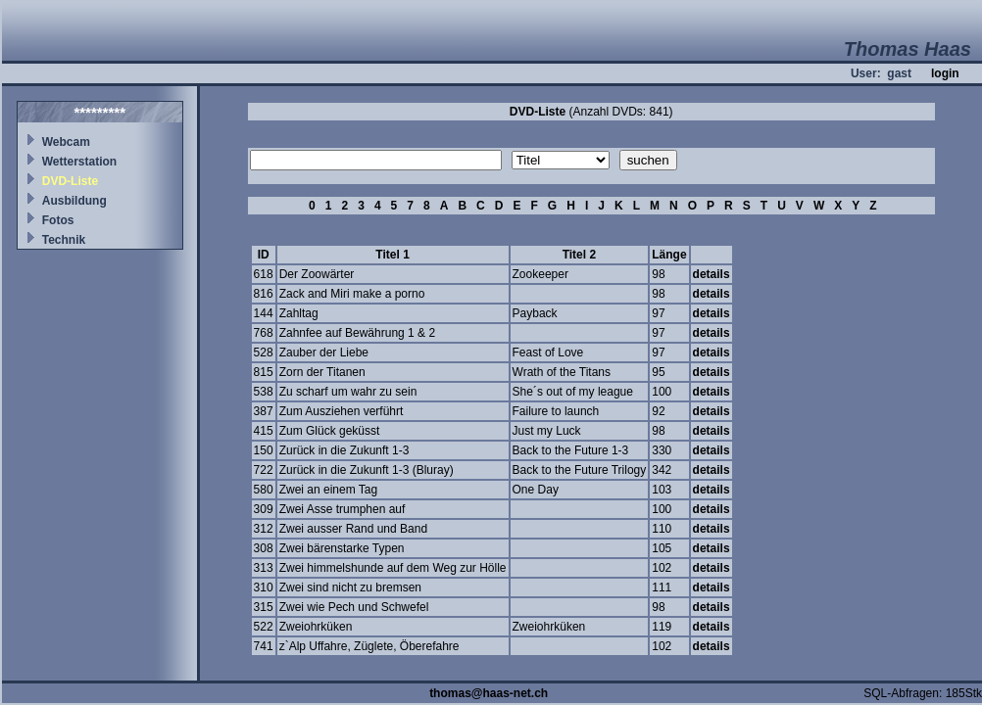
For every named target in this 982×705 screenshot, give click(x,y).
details (711, 274)
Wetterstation (79, 161)
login (945, 73)
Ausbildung (74, 201)
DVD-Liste (70, 181)
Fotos (58, 220)
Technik (63, 240)
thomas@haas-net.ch (488, 693)
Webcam (66, 142)
